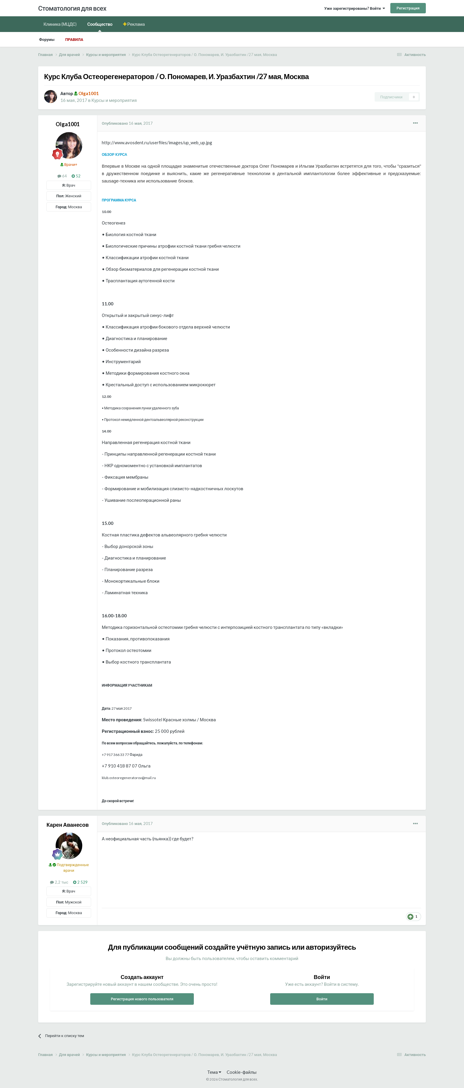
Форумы (46, 39)
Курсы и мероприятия (114, 100)
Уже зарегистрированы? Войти (354, 8)
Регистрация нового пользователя (142, 998)
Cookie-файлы (242, 1072)
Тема (214, 1072)
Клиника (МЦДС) (60, 24)
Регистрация (408, 8)
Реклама (136, 24)
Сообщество (99, 26)
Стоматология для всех (72, 8)
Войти (321, 998)
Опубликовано (127, 123)
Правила (74, 39)
